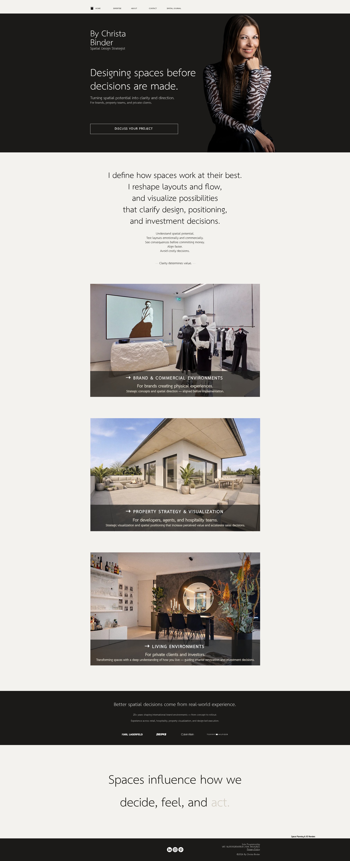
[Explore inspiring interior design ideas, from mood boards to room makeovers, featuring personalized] (180, 849)
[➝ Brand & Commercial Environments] (174, 378)
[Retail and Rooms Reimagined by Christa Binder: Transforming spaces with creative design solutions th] (169, 849)
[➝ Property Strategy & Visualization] (175, 512)
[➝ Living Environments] (175, 647)
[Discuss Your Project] (134, 129)
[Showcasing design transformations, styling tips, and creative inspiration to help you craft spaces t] (175, 849)
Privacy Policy (253, 849)
